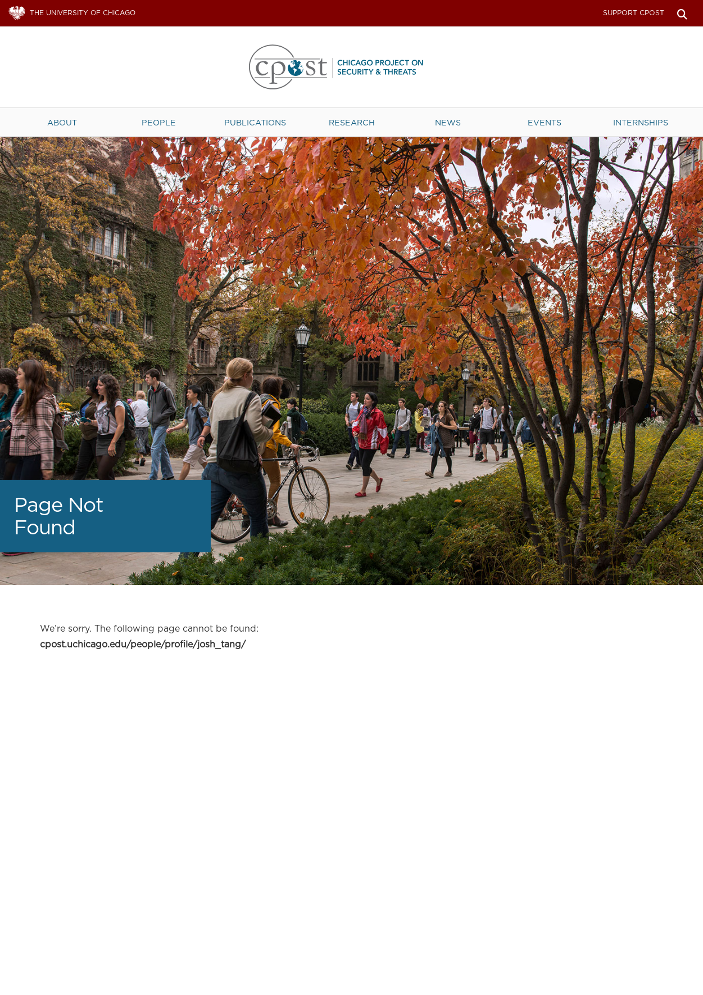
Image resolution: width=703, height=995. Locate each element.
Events (544, 122)
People (159, 122)
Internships (640, 122)
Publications (255, 122)
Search (682, 13)
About (62, 122)
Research (352, 122)
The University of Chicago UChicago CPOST (352, 67)
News (448, 122)
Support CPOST (633, 12)
